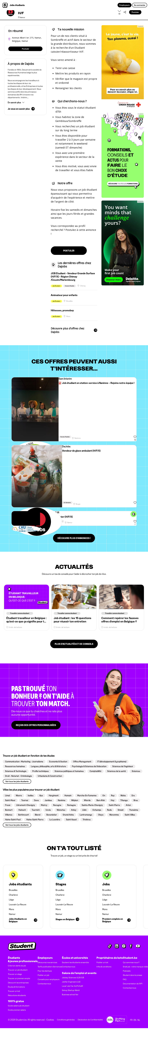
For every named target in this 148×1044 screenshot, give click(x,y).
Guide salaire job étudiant (18, 1005)
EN (135, 1020)
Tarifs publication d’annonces (50, 966)
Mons (11, 909)
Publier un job (43, 975)
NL (138, 1020)
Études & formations (16, 987)
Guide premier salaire (17, 1010)
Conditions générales (66, 1019)
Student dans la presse (132, 975)
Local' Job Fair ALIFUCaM (72, 986)
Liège (11, 899)
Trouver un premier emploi (19, 978)
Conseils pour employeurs (48, 979)
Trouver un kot (14, 991)
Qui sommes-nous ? (131, 962)
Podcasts (127, 971)
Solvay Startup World (71, 990)
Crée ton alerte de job (17, 965)
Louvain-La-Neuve (17, 904)
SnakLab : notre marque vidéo (135, 966)
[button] (25, 102)
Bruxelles (13, 890)
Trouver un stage (15, 974)
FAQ (124, 979)
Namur (12, 914)
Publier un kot (102, 962)
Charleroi (13, 894)
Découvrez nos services (47, 962)
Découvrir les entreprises (18, 982)
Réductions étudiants (17, 995)
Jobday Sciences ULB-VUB (73, 977)
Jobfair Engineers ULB (71, 982)
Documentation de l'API (132, 983)
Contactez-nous (44, 983)
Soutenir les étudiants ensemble (75, 962)
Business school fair (70, 994)
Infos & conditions (104, 966)
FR (131, 1020)
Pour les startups (45, 971)
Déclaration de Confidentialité (90, 1019)
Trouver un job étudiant (18, 970)
